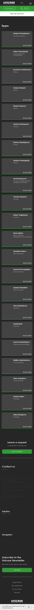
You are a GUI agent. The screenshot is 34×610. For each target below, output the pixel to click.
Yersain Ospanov (20, 197)
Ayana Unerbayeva (21, 124)
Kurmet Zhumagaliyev (22, 269)
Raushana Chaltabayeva (22, 70)
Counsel (15, 126)
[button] (9, 8)
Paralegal (16, 398)
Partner (15, 72)
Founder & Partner (19, 36)
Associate (16, 308)
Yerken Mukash (19, 88)
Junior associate (18, 362)
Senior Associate (18, 253)
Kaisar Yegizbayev (20, 215)
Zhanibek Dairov (19, 251)
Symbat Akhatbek (20, 288)
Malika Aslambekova (21, 360)
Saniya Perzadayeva (21, 33)
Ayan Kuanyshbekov (21, 342)
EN (22, 3)
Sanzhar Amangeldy (21, 160)
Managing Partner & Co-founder (19, 54)
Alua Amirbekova (20, 306)
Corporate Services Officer (21, 344)
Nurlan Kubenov (19, 106)
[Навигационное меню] (30, 3)
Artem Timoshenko (20, 51)
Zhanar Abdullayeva (21, 142)
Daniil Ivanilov (18, 396)
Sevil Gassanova (19, 179)
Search (26, 8)
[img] (7, 39)
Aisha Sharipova (19, 415)
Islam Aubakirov (19, 378)
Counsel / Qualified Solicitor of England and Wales (21, 181)
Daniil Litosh (17, 324)
